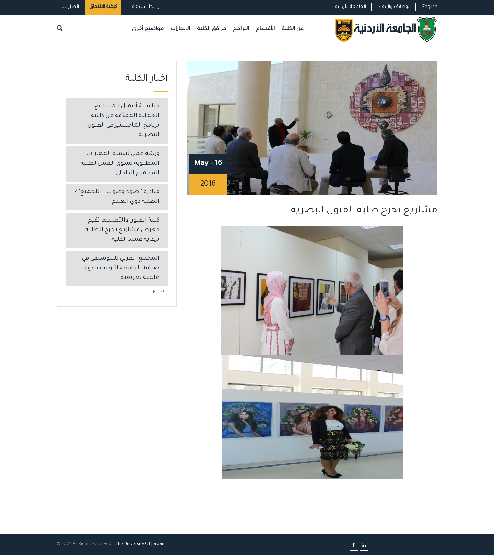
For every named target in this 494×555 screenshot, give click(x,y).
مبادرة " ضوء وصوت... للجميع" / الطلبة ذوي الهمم (117, 197)
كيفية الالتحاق (103, 7)
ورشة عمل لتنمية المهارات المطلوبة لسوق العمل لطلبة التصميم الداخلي (120, 164)
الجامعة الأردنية (350, 7)
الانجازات (180, 29)
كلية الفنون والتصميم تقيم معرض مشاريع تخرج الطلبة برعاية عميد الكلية (122, 230)
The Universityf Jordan (140, 544)
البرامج (241, 29)
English (429, 7)
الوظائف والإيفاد (394, 7)
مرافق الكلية (211, 29)
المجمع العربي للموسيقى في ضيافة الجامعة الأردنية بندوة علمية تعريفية (121, 268)
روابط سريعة (145, 7)
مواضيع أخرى (148, 29)
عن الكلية (293, 29)
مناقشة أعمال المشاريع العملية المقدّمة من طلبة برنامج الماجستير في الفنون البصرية (123, 121)
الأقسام (265, 29)
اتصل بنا (70, 7)
